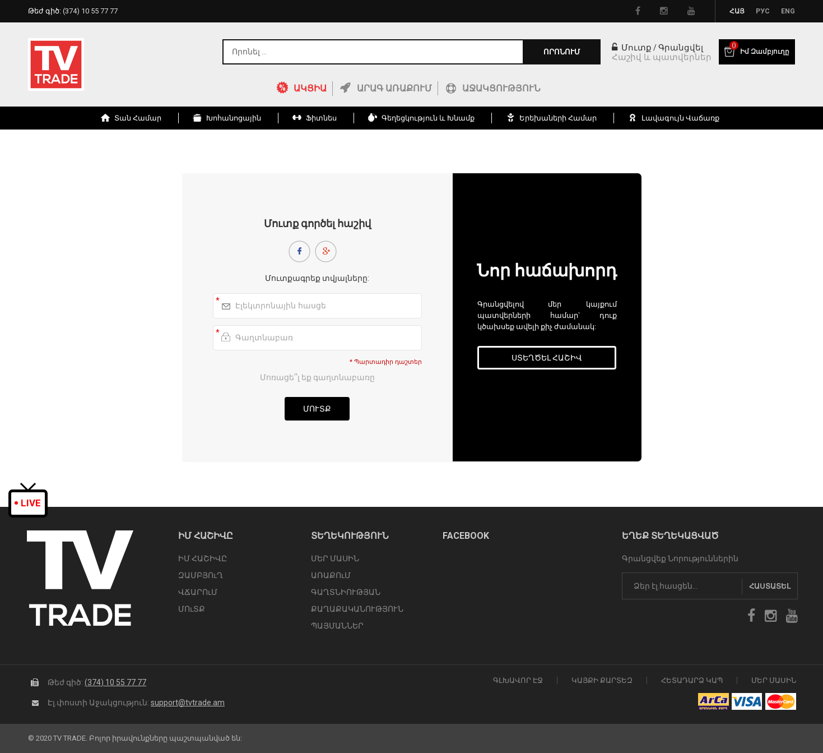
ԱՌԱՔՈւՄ (331, 575)
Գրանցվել (680, 48)
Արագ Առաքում (394, 88)
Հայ (737, 11)
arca (713, 701)
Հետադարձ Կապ (692, 680)
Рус (763, 11)
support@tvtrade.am (188, 702)
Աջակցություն (501, 88)
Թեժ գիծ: (73, 11)
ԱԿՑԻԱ (310, 88)
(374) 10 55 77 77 (115, 682)
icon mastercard (780, 701)
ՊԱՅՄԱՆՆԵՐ (337, 625)
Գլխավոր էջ (518, 680)
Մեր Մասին (773, 680)
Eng (788, 11)
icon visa (747, 701)
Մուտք (632, 48)
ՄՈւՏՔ (191, 608)
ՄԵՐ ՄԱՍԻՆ (335, 558)
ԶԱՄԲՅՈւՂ (200, 575)
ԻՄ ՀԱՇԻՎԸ (202, 558)
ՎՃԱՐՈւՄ (197, 592)
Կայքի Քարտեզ (602, 680)
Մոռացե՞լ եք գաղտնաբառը (317, 377)
